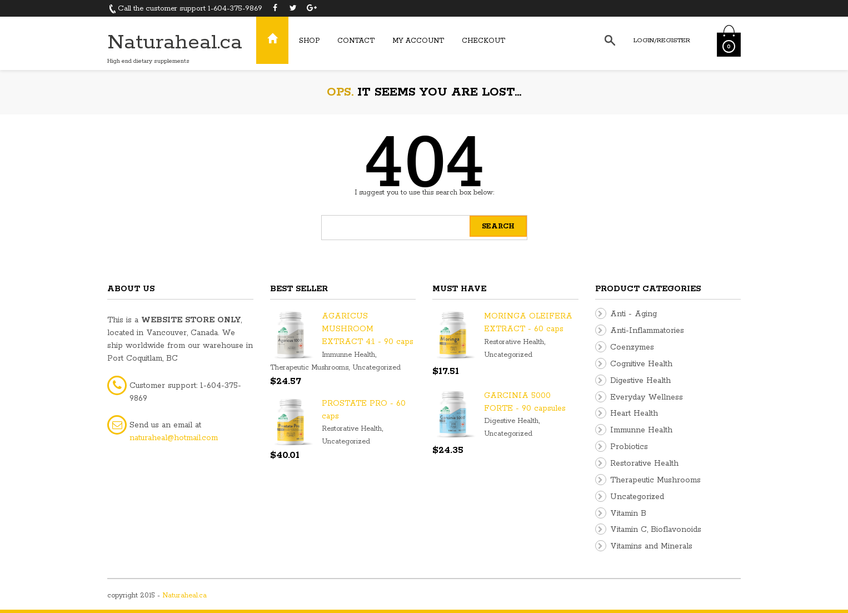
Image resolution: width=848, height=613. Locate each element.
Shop (309, 41)
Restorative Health (352, 429)
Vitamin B (628, 514)
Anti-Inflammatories (647, 331)
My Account (418, 41)
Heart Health (634, 413)
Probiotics (629, 447)
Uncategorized (376, 367)
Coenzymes (632, 347)
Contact (356, 41)
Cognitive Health (641, 364)
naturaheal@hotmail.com (173, 438)
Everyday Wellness (646, 397)
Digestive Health (511, 421)
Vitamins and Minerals (651, 546)
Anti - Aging (633, 314)
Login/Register (661, 40)
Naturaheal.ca (174, 42)
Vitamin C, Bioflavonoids (655, 530)
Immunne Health (348, 355)
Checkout (483, 41)
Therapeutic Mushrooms (309, 367)
